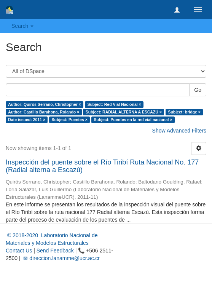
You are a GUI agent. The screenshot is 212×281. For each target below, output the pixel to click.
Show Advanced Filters (179, 131)
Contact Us (19, 250)
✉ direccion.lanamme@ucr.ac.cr (61, 258)
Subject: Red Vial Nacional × (114, 104)
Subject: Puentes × (70, 119)
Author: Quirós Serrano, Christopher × (44, 104)
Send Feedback (55, 250)
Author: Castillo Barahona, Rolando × (43, 112)
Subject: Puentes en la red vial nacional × (133, 119)
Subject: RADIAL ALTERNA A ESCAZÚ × (124, 112)
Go (197, 90)
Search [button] (22, 26)
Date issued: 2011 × (26, 119)
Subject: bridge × (184, 112)
